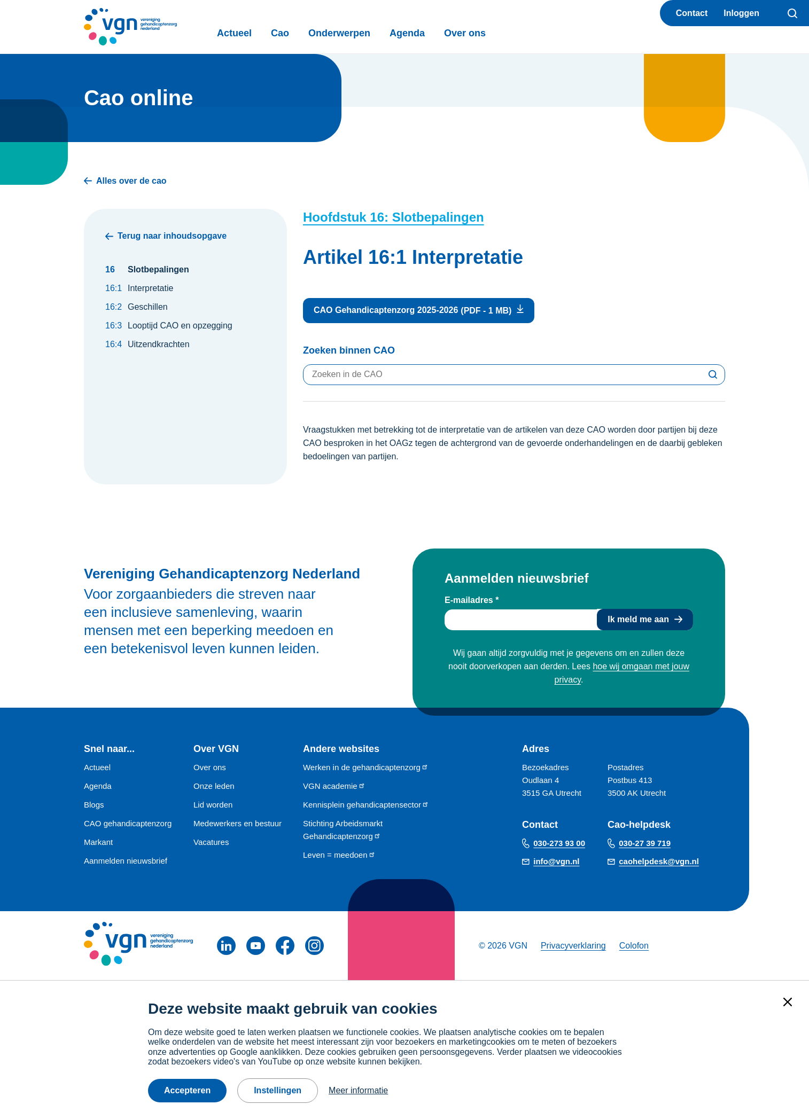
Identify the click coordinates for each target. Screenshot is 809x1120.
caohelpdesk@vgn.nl (659, 861)
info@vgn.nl (556, 861)
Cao (280, 33)
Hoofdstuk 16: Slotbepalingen (393, 217)
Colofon (634, 945)
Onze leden (214, 785)
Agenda (407, 33)
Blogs (94, 804)
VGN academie (334, 785)
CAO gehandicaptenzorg (128, 823)
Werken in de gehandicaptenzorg (366, 767)
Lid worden (212, 804)
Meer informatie (358, 1090)
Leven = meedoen (339, 854)
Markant (98, 842)
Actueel (234, 33)
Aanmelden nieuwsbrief (125, 860)
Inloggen (741, 13)
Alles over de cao (125, 180)
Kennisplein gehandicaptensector (366, 804)
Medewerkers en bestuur (237, 823)
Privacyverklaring (573, 945)
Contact (692, 13)
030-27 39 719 (645, 843)
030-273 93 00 (559, 843)
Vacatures (211, 842)
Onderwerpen (339, 33)
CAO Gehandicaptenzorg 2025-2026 (386, 310)
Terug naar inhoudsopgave (166, 235)
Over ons (465, 33)
